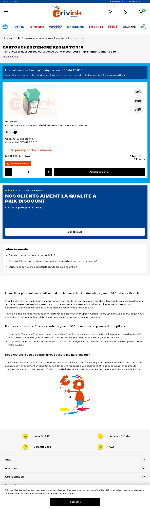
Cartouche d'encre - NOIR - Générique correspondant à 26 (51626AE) (46, 125)
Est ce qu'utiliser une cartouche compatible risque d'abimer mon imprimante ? (53, 261)
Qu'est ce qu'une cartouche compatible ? (32, 255)
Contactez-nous (10, 2)
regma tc (63, 38)
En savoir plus (10, 56)
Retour (9, 38)
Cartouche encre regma (40, 38)
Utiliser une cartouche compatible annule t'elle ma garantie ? (43, 266)
